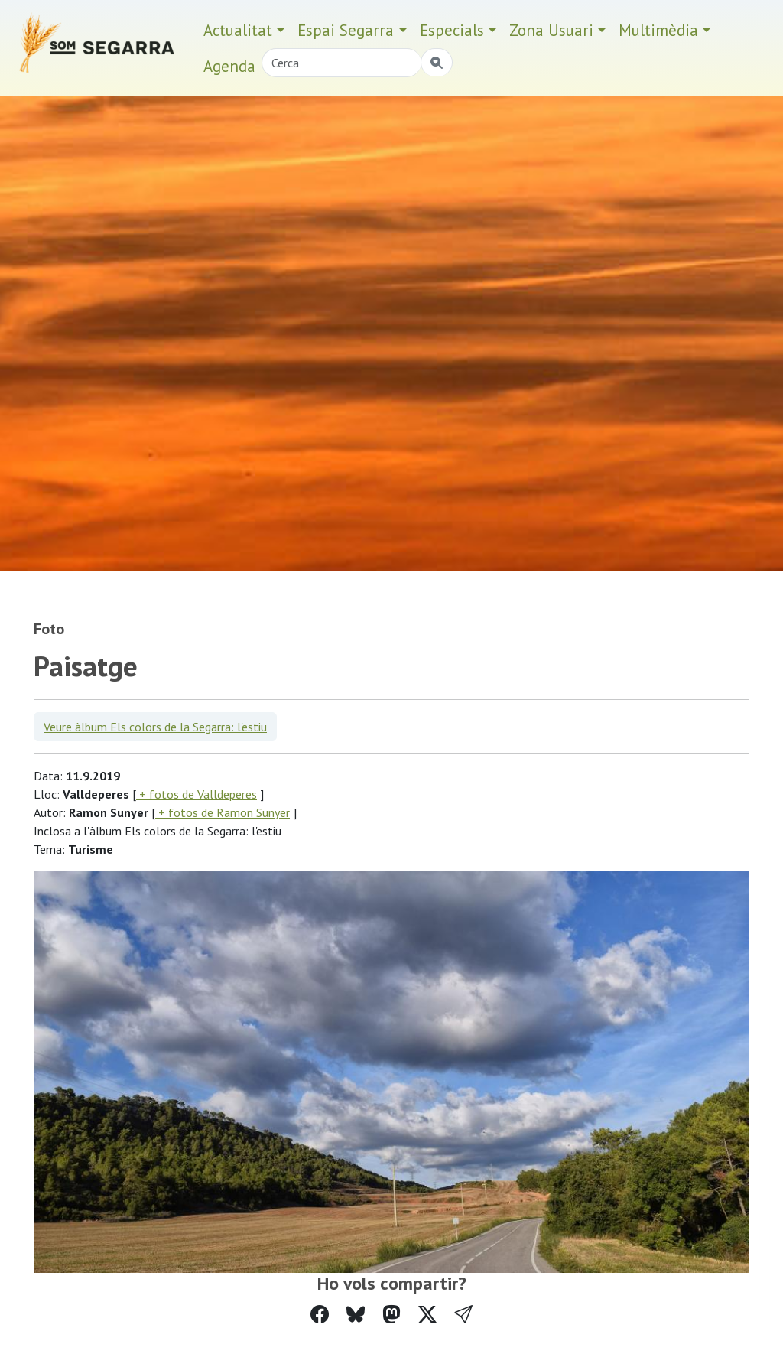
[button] (463, 1314)
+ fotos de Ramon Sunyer (222, 812)
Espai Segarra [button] (345, 30)
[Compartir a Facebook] (319, 1314)
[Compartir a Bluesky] (355, 1314)
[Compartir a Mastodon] (391, 1314)
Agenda (229, 66)
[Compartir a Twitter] (427, 1314)
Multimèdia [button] (658, 30)
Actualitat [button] (237, 30)
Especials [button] (452, 30)
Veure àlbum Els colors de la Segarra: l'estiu (155, 726)
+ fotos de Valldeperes (196, 794)
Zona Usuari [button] (551, 30)
